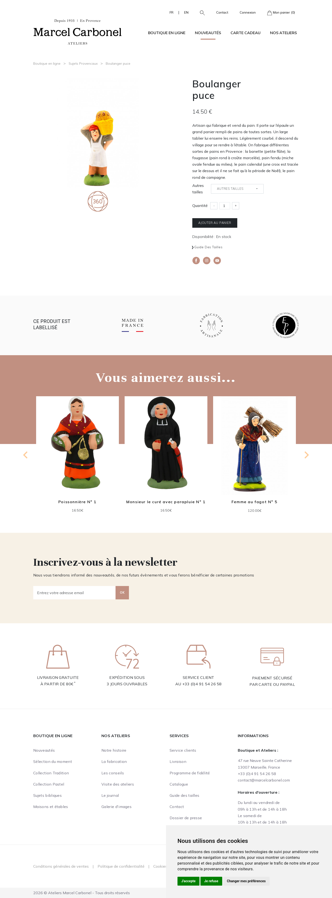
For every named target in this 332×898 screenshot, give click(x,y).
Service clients (183, 750)
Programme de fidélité (190, 773)
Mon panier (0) (281, 12)
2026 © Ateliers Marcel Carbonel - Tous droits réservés (81, 892)
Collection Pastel (48, 784)
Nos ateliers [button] (283, 32)
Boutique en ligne (47, 63)
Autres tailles (198, 188)
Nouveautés (208, 32)
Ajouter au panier (214, 223)
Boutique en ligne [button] (166, 32)
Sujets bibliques (47, 795)
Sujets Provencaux (83, 63)
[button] (200, 12)
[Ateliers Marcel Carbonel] (77, 31)
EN (186, 12)
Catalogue (179, 784)
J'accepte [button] (188, 881)
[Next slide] (306, 455)
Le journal (110, 795)
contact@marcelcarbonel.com (264, 780)
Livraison (178, 761)
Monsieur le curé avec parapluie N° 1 (166, 501)
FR (171, 12)
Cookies (160, 866)
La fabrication (114, 761)
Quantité (200, 205)
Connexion (248, 12)
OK (122, 592)
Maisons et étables (50, 806)
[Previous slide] (26, 455)
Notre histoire (113, 750)
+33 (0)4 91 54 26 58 (202, 683)
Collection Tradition (51, 773)
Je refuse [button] (211, 881)
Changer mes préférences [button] (246, 881)
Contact (222, 12)
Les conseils (112, 773)
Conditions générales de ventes (61, 866)
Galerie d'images (116, 806)
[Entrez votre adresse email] (74, 592)
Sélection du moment (52, 761)
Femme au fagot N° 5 (254, 502)
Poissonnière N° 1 (77, 501)
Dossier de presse (186, 817)
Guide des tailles (208, 247)
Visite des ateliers (117, 784)
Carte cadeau (245, 32)
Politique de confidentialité (121, 866)
